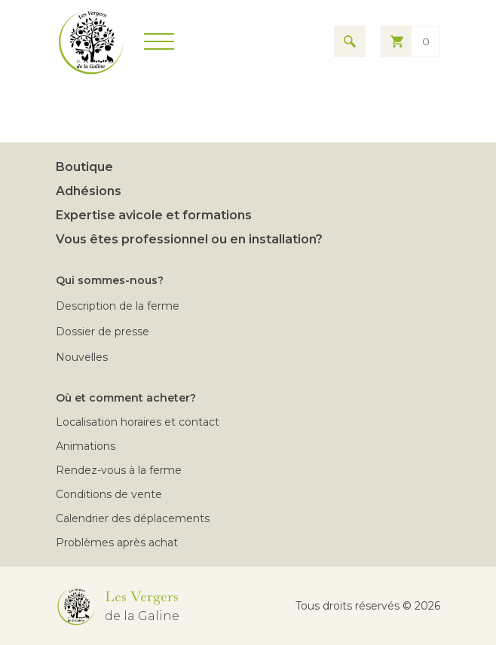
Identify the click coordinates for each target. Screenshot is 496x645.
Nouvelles (82, 357)
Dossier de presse (102, 331)
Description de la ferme (117, 306)
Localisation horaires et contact (137, 422)
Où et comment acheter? (126, 398)
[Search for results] (350, 41)
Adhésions (88, 191)
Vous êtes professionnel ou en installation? (189, 239)
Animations (85, 446)
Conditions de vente (109, 494)
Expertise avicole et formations (154, 215)
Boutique (84, 167)
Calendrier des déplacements (133, 518)
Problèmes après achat (117, 542)
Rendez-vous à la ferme (119, 470)
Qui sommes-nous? (110, 280)
